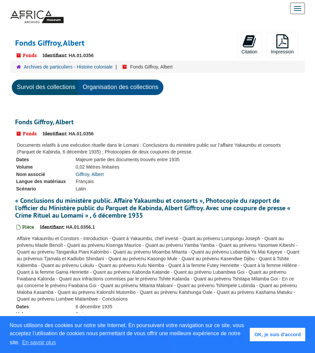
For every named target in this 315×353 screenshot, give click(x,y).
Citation (249, 44)
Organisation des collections (120, 87)
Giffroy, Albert (90, 174)
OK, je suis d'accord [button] (277, 334)
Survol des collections (46, 87)
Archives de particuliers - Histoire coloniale (68, 67)
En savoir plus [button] (39, 342)
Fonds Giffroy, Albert (44, 122)
